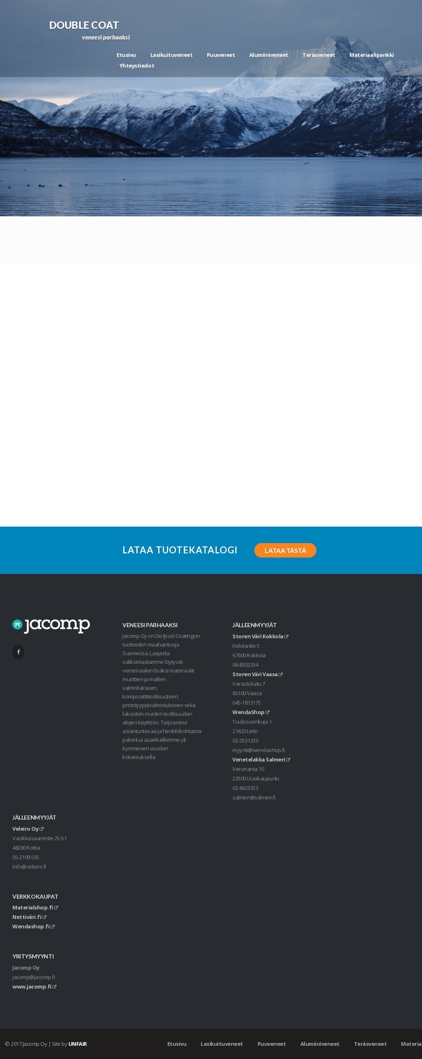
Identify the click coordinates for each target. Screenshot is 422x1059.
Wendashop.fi (33, 926)
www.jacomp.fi (34, 986)
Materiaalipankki (371, 55)
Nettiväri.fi (29, 917)
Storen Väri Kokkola (260, 636)
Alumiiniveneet (268, 55)
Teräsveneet (318, 55)
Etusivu (126, 55)
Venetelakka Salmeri (261, 759)
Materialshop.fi (35, 907)
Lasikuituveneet (171, 55)
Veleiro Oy (27, 828)
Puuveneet (221, 55)
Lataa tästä (285, 550)
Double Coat (84, 25)
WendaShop (251, 712)
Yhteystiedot (137, 65)
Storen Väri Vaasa (257, 674)
